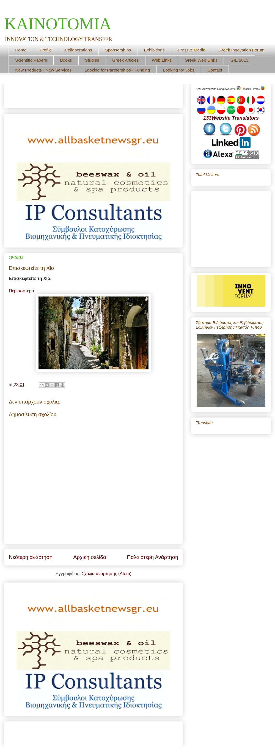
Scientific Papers (31, 60)
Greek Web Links (201, 60)
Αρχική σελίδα (89, 557)
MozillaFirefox (254, 88)
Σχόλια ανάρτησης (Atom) (106, 573)
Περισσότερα (21, 291)
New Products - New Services (43, 70)
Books (66, 60)
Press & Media (191, 50)
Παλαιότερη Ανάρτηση (152, 557)
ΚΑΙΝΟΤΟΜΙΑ (57, 24)
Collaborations (78, 50)
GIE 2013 (239, 60)
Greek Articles (125, 60)
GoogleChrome (229, 88)
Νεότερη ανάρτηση (31, 557)
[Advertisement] (73, 94)
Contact (214, 70)
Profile (46, 50)
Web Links (162, 60)
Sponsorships (118, 50)
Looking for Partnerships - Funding (117, 70)
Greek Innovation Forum (241, 50)
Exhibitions (154, 50)
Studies (92, 60)
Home (20, 50)
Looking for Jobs (178, 70)
